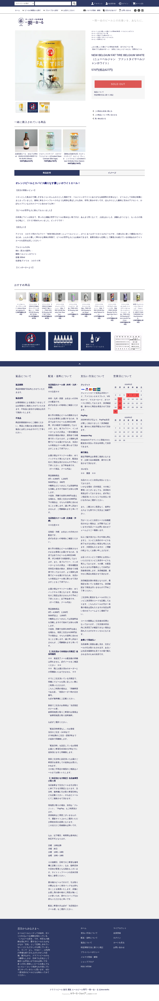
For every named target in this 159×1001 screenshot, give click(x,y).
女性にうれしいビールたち (105, 37)
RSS (83, 966)
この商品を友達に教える (102, 111)
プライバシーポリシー (90, 952)
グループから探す (50, 10)
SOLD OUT (118, 84)
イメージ (112, 173)
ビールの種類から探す (31, 10)
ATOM (88, 966)
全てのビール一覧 (102, 33)
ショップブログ (87, 962)
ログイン (123, 4)
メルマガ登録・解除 (91, 10)
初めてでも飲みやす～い (104, 35)
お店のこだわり (67, 10)
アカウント (97, 4)
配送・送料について (89, 938)
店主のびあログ (109, 10)
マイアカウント (119, 928)
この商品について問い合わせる (104, 115)
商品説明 (47, 173)
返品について (99, 92)
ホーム (17, 10)
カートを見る (119, 942)
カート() (138, 4)
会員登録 (110, 4)
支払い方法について (89, 933)
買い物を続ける (99, 119)
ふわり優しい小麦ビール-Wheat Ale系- (108, 31)
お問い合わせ (124, 10)
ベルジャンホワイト (128, 31)
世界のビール (101, 39)
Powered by (79, 994)
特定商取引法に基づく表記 (103, 95)
